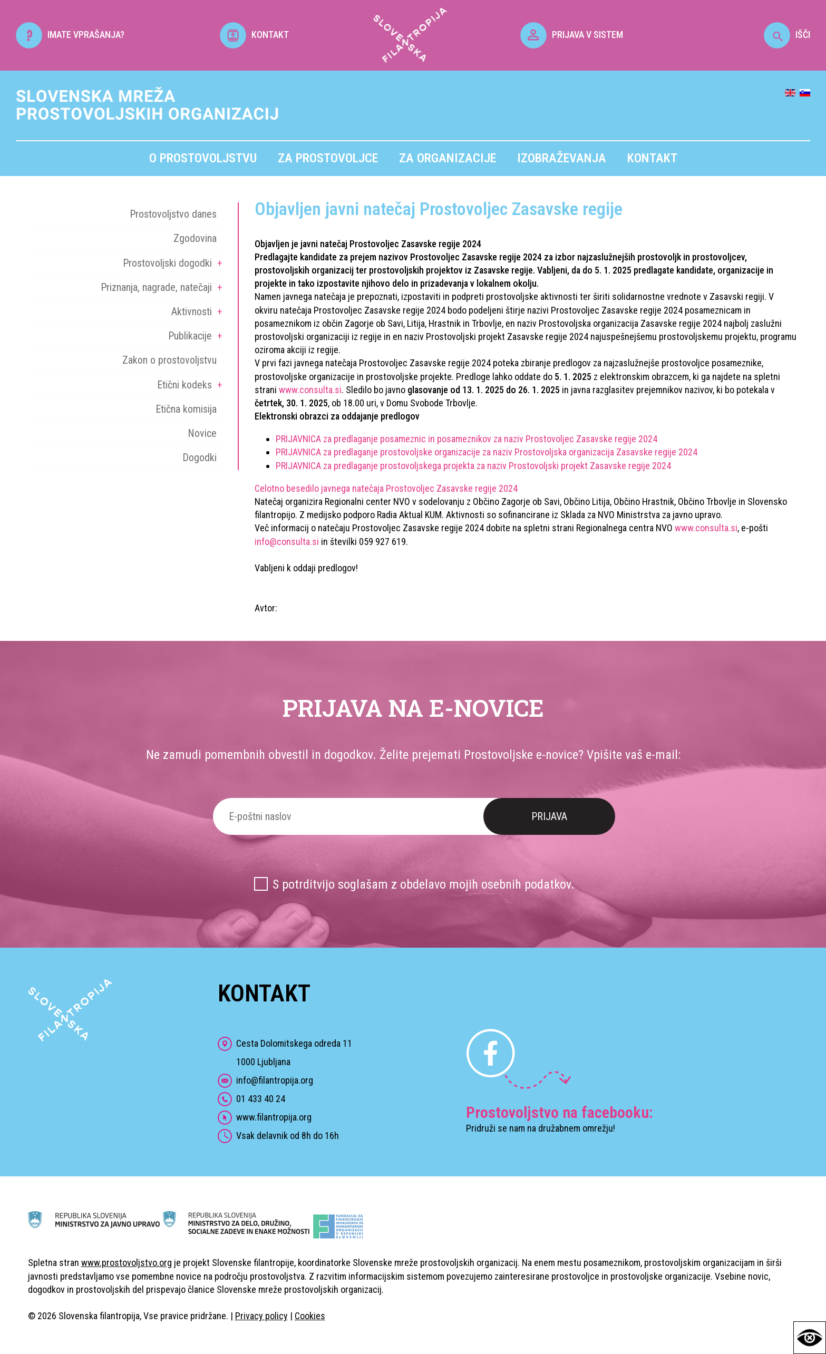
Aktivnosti (191, 311)
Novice (202, 433)
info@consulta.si (287, 541)
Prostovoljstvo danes (173, 214)
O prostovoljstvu (203, 158)
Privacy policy (261, 1315)
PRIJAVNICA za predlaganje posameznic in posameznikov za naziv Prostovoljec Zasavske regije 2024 (466, 438)
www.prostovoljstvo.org (126, 1262)
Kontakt (652, 158)
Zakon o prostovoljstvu (169, 360)
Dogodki (199, 457)
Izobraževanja (561, 158)
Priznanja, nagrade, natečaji (156, 287)
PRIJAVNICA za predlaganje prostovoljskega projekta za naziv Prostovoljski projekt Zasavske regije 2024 (473, 465)
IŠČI (787, 34)
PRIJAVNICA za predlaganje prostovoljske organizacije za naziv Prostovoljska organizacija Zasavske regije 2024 (486, 451)
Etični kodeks (184, 384)
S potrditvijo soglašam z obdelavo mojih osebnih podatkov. (424, 884)
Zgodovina (195, 238)
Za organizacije (447, 158)
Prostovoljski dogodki (167, 263)
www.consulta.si (310, 389)
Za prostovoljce (328, 158)
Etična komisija (186, 409)
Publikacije (190, 335)
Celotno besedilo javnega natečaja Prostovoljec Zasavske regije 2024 (386, 488)
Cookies (310, 1315)
